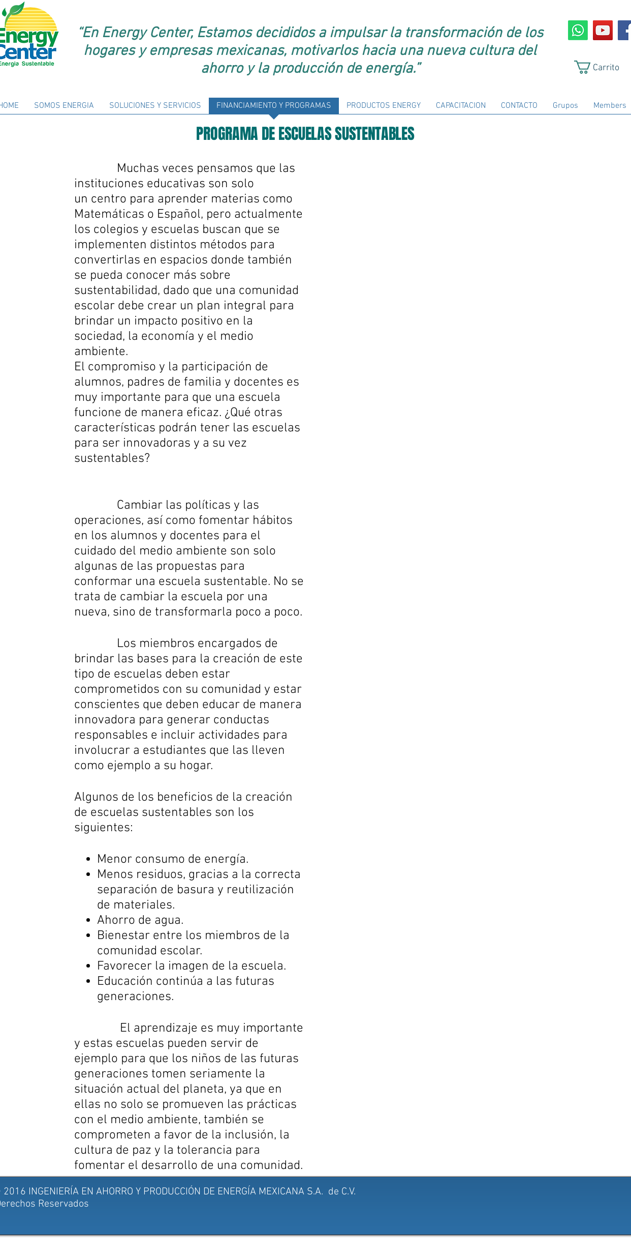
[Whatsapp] (578, 30)
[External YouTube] (437, 238)
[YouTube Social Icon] (603, 30)
